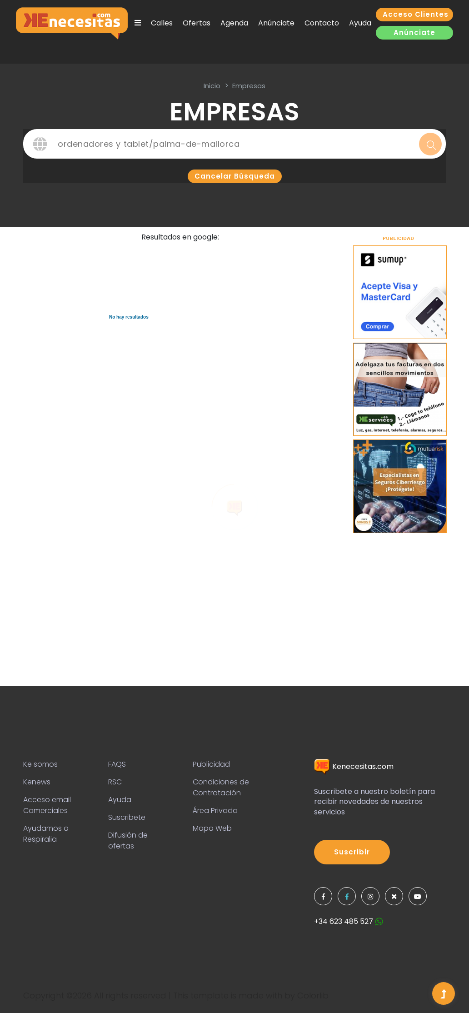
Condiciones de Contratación (221, 787)
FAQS (117, 764)
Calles (162, 23)
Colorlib (313, 995)
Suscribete (126, 817)
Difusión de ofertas (128, 840)
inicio (212, 85)
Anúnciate (276, 23)
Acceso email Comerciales (47, 805)
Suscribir (352, 852)
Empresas (248, 85)
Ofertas (196, 23)
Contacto (321, 23)
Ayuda (360, 23)
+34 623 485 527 (348, 921)
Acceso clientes (416, 14)
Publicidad (211, 764)
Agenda (234, 23)
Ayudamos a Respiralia (46, 833)
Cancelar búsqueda (235, 176)
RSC (115, 782)
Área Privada (215, 810)
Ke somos (40, 764)
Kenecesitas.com (354, 766)
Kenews (36, 782)
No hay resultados (129, 316)
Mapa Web (212, 828)
